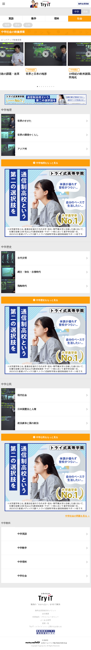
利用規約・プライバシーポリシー (45, 617)
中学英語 (22, 534)
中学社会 (22, 576)
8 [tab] (52, 87)
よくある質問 (45, 620)
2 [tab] (39, 87)
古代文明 (22, 258)
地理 (7, 25)
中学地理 (6, 109)
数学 (33, 18)
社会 (79, 18)
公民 (28, 25)
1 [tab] (37, 87)
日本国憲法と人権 (26, 409)
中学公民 (6, 384)
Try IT (45, 3)
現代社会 (22, 395)
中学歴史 (6, 246)
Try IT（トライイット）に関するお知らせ (45, 626)
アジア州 (22, 149)
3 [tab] (42, 87)
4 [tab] (44, 87)
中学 (76, 11)
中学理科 (22, 562)
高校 (85, 11)
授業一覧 (45, 623)
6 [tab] (48, 87)
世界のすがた (24, 121)
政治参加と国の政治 (27, 423)
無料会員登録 (83, 4)
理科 (56, 18)
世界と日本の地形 (36, 73)
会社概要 (45, 614)
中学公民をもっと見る (47, 437)
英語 (11, 18)
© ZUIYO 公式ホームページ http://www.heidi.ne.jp (46, 642)
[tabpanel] (46, 62)
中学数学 (22, 548)
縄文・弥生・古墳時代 (29, 272)
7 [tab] (50, 87)
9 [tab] (54, 87)
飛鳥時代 (22, 286)
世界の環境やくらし (27, 135)
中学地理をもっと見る (47, 163)
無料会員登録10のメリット (45, 610)
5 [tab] (46, 87)
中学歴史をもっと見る (47, 300)
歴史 (17, 25)
